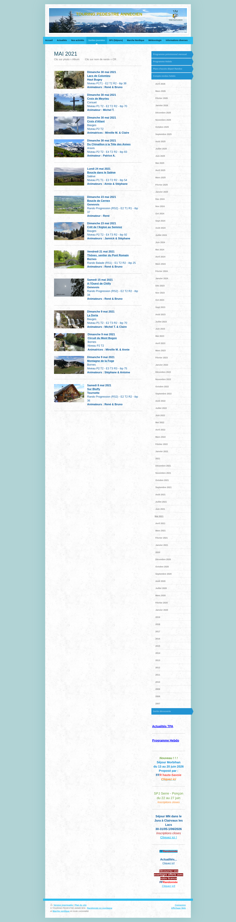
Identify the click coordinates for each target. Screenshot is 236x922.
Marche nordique (61, 911)
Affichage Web (178, 908)
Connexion (180, 905)
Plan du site (81, 905)
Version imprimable (62, 905)
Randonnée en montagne (99, 908)
